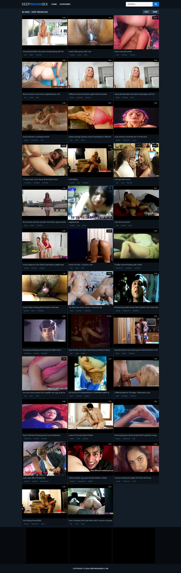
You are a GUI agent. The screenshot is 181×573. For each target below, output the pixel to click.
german (80, 97)
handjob (41, 311)
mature (42, 268)
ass (37, 97)
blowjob (37, 183)
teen (83, 140)
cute (85, 55)
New (155, 12)
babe (31, 55)
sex (25, 55)
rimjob (72, 481)
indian (86, 396)
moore (132, 55)
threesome (44, 481)
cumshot (34, 140)
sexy (25, 225)
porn (43, 524)
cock (79, 55)
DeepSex (35, 4)
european (81, 481)
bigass (34, 481)
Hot (146, 12)
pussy (72, 55)
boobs (36, 353)
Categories (64, 4)
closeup (87, 311)
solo (132, 97)
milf (76, 140)
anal (117, 55)
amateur (129, 268)
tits (71, 524)
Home (54, 4)
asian (26, 140)
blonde (39, 55)
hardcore (126, 140)
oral (42, 140)
